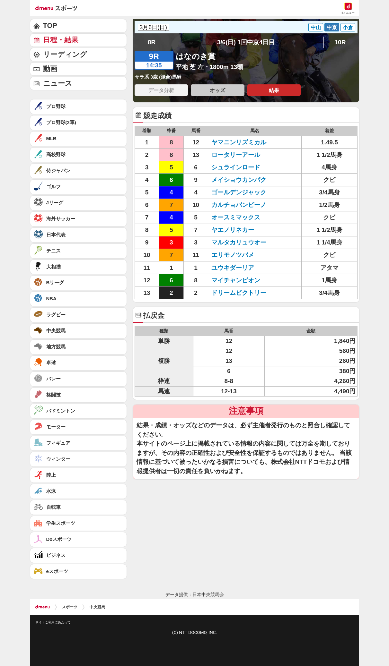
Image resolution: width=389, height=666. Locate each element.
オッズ (217, 90)
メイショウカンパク (238, 179)
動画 (50, 69)
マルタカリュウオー (238, 242)
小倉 (348, 27)
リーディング (65, 54)
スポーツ (69, 607)
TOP (50, 25)
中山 (316, 27)
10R (340, 42)
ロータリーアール (235, 154)
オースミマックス (235, 217)
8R (151, 42)
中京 (332, 27)
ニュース (57, 83)
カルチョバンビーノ (238, 204)
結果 (274, 90)
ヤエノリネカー (232, 229)
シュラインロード (235, 167)
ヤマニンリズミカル (238, 142)
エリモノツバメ (232, 255)
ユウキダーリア (232, 267)
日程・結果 (60, 40)
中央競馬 (97, 607)
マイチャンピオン (235, 280)
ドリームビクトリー (238, 292)
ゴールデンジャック (238, 192)
